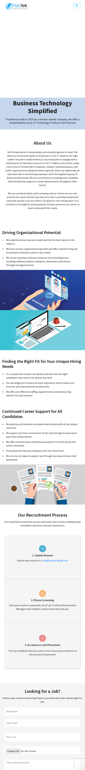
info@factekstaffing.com (55, 478)
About (30, 745)
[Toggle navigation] (76, 5)
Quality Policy (40, 763)
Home (20, 745)
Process (52, 745)
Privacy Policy (56, 763)
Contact (64, 745)
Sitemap (25, 763)
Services (40, 745)
